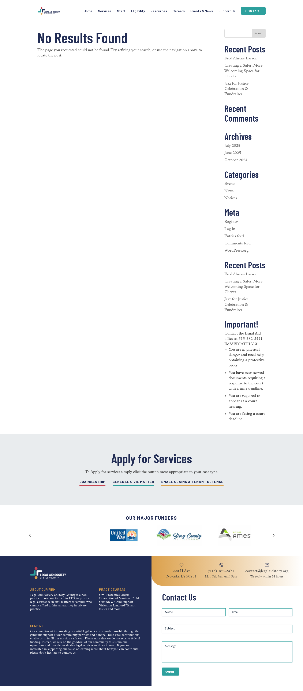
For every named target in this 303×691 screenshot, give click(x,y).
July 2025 (232, 151)
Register (231, 227)
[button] (273, 540)
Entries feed (234, 241)
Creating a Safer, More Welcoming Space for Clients (243, 76)
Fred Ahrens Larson (240, 63)
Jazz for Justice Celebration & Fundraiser (236, 93)
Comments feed (237, 248)
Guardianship (92, 486)
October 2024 (235, 165)
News (228, 196)
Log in (229, 234)
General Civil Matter (133, 486)
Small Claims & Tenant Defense (192, 486)
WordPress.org (236, 256)
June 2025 (232, 158)
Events (229, 189)
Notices (230, 203)
